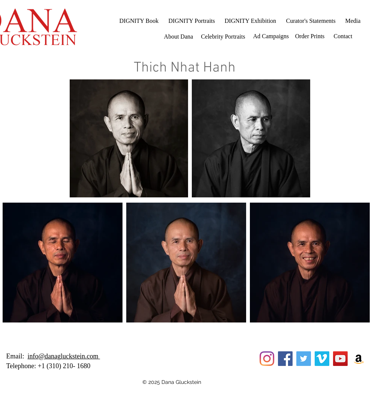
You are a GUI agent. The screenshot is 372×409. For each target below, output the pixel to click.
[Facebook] (285, 358)
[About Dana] (178, 36)
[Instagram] (267, 358)
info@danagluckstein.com (64, 356)
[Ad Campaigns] (271, 36)
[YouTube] (340, 358)
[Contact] (343, 36)
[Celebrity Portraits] (223, 36)
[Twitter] (303, 358)
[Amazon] (358, 358)
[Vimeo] (322, 358)
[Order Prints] (310, 36)
